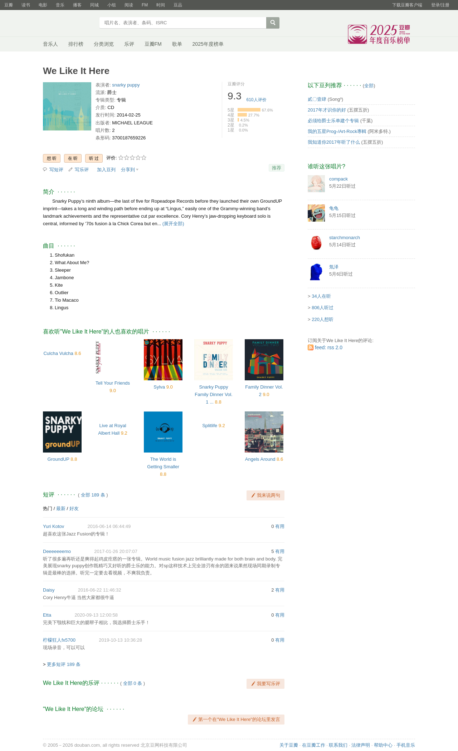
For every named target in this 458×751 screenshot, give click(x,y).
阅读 (129, 5)
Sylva (159, 387)
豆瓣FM (153, 44)
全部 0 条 (132, 683)
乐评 (129, 44)
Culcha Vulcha (58, 353)
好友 (74, 508)
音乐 (60, 5)
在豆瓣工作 (313, 745)
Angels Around (260, 459)
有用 (279, 526)
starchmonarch (344, 237)
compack (338, 179)
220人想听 (322, 319)
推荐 (276, 168)
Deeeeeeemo (57, 551)
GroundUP (58, 459)
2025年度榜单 (208, 44)
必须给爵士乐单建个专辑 (333, 120)
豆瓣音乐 (69, 24)
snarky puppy (126, 85)
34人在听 (321, 296)
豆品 (178, 5)
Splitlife (209, 425)
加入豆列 (106, 169)
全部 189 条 (93, 495)
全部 (369, 85)
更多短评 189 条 (64, 664)
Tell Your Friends (113, 383)
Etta (47, 615)
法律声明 (360, 745)
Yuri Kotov (53, 526)
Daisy (49, 590)
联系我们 (338, 745)
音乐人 (50, 44)
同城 (94, 5)
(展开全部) (173, 223)
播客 (77, 5)
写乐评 (82, 169)
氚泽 (333, 267)
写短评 (56, 169)
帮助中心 (383, 745)
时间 (160, 5)
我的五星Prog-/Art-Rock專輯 (337, 131)
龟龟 (333, 208)
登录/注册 (440, 5)
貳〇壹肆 (317, 99)
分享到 (128, 169)
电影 (43, 5)
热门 (47, 508)
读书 (25, 5)
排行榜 (75, 44)
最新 (60, 508)
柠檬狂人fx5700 (59, 640)
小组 (111, 5)
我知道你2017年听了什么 (334, 142)
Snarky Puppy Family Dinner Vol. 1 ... (213, 394)
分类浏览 (104, 44)
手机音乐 (405, 745)
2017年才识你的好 (327, 110)
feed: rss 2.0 (328, 347)
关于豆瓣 (288, 745)
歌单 (177, 44)
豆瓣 (8, 5)
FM (145, 5)
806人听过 (322, 307)
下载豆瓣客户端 (407, 5)
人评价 (257, 99)
